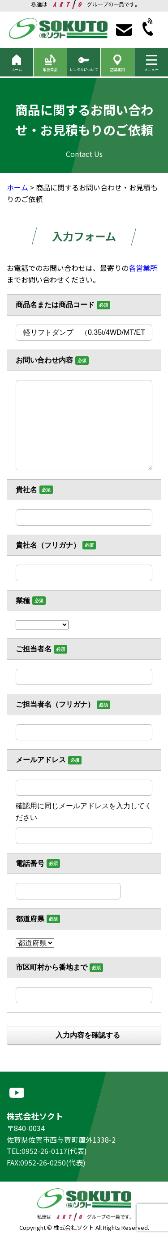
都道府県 (30, 919)
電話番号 (30, 863)
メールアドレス (41, 760)
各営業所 (143, 267)
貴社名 (26, 490)
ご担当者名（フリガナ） (55, 704)
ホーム (17, 187)
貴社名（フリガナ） (48, 545)
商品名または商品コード (55, 304)
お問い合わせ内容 (44, 360)
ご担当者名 (34, 649)
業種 (23, 600)
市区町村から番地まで (51, 967)
